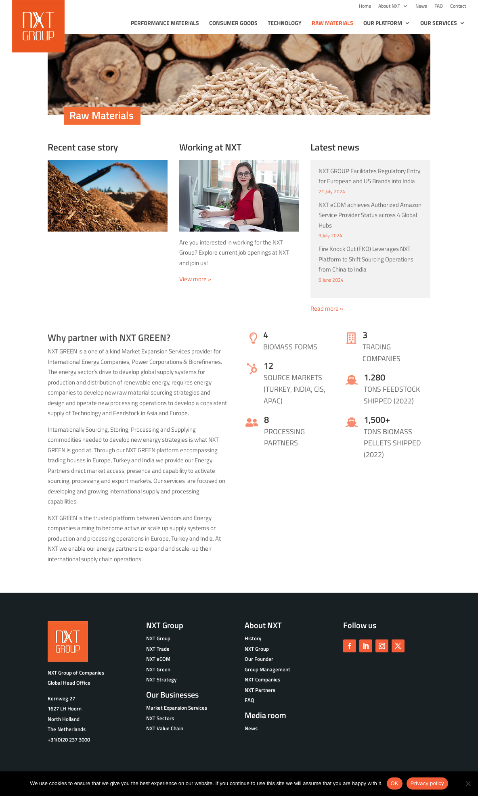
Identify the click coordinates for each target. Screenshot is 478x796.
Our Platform (382, 23)
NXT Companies (262, 679)
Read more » (326, 308)
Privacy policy (427, 783)
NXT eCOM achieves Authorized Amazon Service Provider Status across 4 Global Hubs (370, 215)
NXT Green (158, 669)
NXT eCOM (158, 659)
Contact (458, 7)
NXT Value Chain (164, 728)
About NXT (389, 7)
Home (365, 7)
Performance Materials (165, 23)
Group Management (267, 669)
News (421, 7)
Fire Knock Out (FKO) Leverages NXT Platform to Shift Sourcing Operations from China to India (366, 259)
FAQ (438, 7)
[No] (468, 783)
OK (394, 783)
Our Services (438, 23)
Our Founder (259, 659)
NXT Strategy (161, 679)
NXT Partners (260, 690)
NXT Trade (158, 649)
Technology (285, 23)
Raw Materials (332, 23)
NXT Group (257, 649)
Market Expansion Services (176, 708)
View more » (195, 279)
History (253, 638)
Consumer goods (233, 23)
